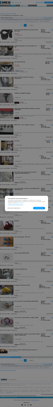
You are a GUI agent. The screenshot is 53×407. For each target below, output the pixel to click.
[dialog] (26, 203)
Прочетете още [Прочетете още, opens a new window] (20, 202)
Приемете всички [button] (39, 208)
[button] (26, 204)
